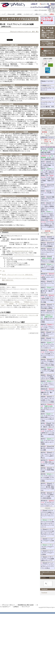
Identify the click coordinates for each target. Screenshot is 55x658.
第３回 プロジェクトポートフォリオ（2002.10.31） (17, 274)
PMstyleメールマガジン (47, 82)
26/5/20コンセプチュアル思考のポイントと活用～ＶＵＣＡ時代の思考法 (47, 268)
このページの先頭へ (33, 333)
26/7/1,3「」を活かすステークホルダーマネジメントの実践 (47, 408)
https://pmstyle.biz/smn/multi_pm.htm (22, 251)
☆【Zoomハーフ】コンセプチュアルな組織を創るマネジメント (47, 558)
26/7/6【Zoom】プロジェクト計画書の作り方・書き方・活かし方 (47, 425)
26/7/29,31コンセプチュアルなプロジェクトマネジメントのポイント (47, 503)
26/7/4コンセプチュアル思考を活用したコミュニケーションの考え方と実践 (47, 417)
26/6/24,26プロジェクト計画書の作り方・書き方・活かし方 (47, 391)
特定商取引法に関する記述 (25, 605)
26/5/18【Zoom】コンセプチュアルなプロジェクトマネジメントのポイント (47, 251)
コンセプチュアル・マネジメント (48, 89)
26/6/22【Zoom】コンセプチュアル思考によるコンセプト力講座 (47, 377)
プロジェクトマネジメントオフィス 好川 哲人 (24, 31)
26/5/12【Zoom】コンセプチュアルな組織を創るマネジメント (47, 238)
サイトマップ (25, 606)
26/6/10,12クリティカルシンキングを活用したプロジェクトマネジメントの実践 (47, 354)
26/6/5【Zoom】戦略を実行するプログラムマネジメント (47, 198)
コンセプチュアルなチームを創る (47, 546)
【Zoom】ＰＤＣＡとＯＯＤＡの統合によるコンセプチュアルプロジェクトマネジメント (47, 514)
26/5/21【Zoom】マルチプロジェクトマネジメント (47, 283)
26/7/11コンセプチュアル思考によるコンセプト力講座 (47, 441)
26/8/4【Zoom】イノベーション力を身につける (47, 192)
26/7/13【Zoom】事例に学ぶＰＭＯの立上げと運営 (47, 448)
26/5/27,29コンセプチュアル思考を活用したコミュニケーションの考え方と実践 (47, 299)
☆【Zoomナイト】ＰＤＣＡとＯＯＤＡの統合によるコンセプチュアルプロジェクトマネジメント (47, 533)
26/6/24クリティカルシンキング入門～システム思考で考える (47, 384)
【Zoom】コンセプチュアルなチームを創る (47, 540)
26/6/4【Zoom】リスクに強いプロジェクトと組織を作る (48, 334)
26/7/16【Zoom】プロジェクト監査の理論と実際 (47, 469)
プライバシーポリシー (8, 605)
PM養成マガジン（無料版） (12, 302)
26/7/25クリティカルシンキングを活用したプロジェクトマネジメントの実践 (47, 477)
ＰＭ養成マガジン (48, 85)
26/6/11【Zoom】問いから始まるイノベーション (47, 186)
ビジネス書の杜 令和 (48, 106)
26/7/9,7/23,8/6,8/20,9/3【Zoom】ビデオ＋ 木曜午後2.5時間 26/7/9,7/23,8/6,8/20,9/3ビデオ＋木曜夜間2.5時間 (48, 153)
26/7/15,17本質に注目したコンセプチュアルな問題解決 (47, 463)
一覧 (3, 271)
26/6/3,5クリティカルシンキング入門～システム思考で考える (47, 327)
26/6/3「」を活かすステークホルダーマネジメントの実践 (47, 318)
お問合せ (23, 328)
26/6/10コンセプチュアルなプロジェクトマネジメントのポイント (47, 345)
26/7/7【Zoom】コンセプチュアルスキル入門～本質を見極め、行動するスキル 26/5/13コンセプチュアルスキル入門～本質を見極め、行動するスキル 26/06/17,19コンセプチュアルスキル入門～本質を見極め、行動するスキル (47, 172)
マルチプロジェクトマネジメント (23, 254)
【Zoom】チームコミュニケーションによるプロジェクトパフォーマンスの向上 (47, 565)
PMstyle (12, 5)
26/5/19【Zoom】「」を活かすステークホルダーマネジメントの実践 (47, 259)
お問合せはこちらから (47, 137)
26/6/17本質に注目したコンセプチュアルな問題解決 (47, 370)
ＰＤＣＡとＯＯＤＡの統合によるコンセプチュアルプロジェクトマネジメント (47, 523)
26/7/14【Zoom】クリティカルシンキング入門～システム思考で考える (47, 455)
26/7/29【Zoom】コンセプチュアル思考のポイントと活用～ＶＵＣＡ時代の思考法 (47, 495)
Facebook (44, 592)
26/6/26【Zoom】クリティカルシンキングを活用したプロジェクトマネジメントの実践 (47, 399)
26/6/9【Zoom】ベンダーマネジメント (48, 339)
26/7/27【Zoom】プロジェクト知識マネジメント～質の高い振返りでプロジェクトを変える (47, 487)
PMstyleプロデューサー (47, 98)
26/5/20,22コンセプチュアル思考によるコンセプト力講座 (47, 276)
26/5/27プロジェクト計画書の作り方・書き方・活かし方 (47, 290)
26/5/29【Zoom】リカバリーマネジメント (48, 311)
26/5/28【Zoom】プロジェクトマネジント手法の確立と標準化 (47, 306)
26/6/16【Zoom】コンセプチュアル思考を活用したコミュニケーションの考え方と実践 (47, 362)
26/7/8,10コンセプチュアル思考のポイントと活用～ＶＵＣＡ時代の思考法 (47, 433)
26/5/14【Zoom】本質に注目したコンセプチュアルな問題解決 (47, 244)
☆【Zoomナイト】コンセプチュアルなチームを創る (47, 552)
